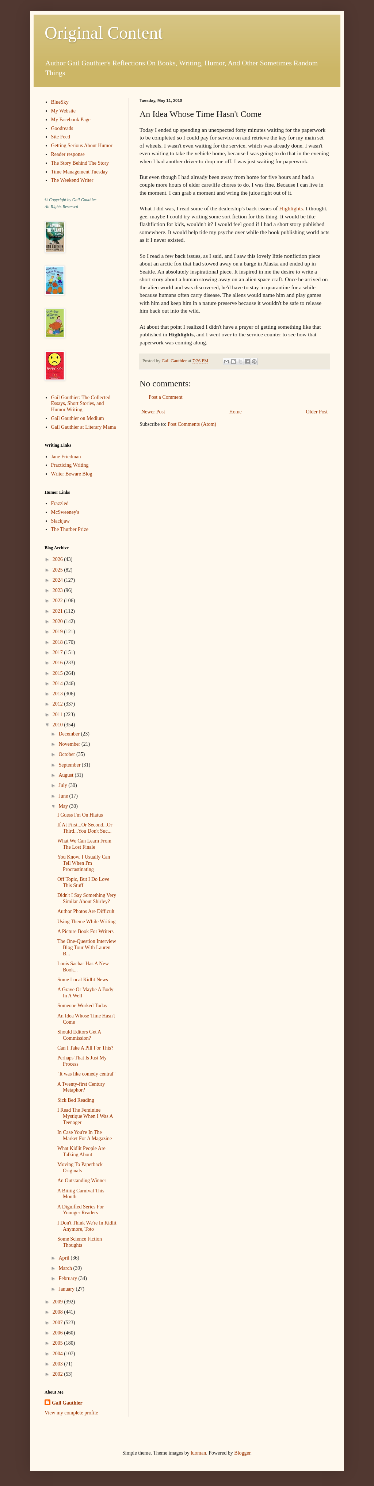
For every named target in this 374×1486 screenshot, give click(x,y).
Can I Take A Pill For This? (85, 1048)
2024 (58, 580)
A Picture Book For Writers (85, 931)
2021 (58, 611)
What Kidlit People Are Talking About (81, 1151)
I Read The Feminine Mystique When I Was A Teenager (85, 1116)
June (63, 796)
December (69, 734)
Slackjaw (60, 521)
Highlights (291, 208)
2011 (58, 714)
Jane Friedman (66, 456)
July (63, 785)
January (67, 1289)
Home (235, 412)
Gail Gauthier (67, 1403)
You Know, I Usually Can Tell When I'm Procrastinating (83, 863)
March (65, 1268)
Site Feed (60, 137)
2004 (58, 1353)
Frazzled (60, 503)
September (69, 765)
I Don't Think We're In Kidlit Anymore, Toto (87, 1226)
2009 (58, 1301)
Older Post (317, 412)
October (67, 754)
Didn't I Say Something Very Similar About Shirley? (86, 898)
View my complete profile (71, 1413)
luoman (198, 1453)
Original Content (104, 32)
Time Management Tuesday (79, 172)
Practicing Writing (70, 465)
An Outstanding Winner (81, 1180)
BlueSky (60, 102)
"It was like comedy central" (86, 1074)
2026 (58, 559)
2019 (58, 631)
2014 (58, 683)
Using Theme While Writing (86, 921)
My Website (63, 111)
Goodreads (62, 128)
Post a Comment (166, 397)
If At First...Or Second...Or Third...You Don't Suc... (84, 828)
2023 (58, 590)
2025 (58, 570)
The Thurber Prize (69, 529)
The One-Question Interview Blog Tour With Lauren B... (86, 947)
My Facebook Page (71, 119)
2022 (58, 600)
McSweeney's (65, 512)
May (63, 806)
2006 (58, 1333)
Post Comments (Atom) (192, 424)
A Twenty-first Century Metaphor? (81, 1087)
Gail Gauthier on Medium (77, 418)
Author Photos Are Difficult (85, 911)
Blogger (242, 1453)
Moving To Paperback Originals (80, 1167)
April (64, 1258)
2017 (58, 652)
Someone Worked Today (82, 1005)
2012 (58, 704)
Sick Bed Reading (75, 1100)
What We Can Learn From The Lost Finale (84, 844)
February (68, 1278)
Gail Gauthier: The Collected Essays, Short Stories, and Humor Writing (81, 404)
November (69, 744)
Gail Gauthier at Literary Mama (83, 427)
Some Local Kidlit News (82, 979)
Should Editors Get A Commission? (79, 1035)
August (66, 775)
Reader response (68, 154)
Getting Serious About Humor (81, 145)
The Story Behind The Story (80, 163)
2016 (58, 662)
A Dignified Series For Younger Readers (80, 1210)
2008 (58, 1312)
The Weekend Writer (72, 180)
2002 (58, 1374)
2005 (58, 1343)
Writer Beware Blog (71, 474)
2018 (58, 642)
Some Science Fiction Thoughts (79, 1242)
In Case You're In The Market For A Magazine (84, 1135)
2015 (58, 673)
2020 (58, 621)
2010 (58, 724)
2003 (58, 1364)
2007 (58, 1322)
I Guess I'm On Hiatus (80, 815)
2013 (58, 693)
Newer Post (153, 412)
